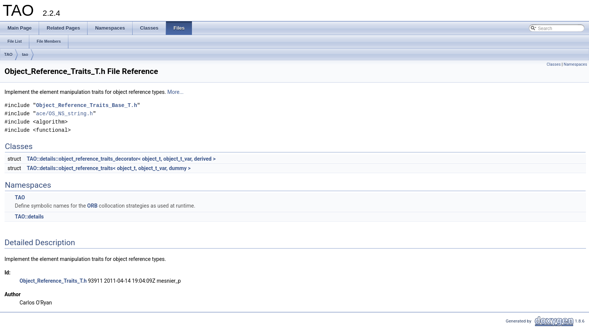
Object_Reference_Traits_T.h (53, 281)
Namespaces (575, 64)
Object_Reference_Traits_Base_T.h (86, 105)
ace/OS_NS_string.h (64, 113)
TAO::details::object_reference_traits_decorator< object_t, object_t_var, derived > (121, 159)
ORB (92, 206)
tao (25, 54)
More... (175, 92)
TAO (8, 54)
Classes (553, 64)
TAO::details (29, 217)
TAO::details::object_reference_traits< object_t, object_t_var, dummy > (108, 168)
